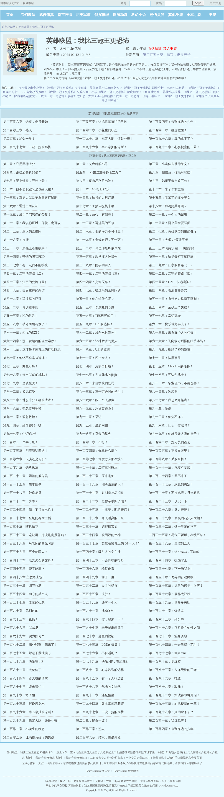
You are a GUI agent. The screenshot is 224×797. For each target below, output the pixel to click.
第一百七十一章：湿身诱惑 (168, 636)
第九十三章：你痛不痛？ (166, 417)
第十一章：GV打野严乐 (92, 189)
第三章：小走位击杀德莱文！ (169, 164)
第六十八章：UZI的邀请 (93, 349)
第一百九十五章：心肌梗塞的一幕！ (174, 147)
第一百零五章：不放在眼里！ (169, 450)
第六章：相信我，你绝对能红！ (171, 172)
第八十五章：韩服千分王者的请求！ (28, 400)
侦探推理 (101, 15)
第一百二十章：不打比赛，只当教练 (174, 493)
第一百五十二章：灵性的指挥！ (98, 585)
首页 (9, 15)
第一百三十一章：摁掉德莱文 (96, 526)
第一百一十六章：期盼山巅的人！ (100, 484)
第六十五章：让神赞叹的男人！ (98, 341)
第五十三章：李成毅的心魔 (95, 307)
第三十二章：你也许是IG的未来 (98, 248)
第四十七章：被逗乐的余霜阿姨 (98, 290)
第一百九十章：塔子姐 (19, 695)
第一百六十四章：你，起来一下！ (100, 619)
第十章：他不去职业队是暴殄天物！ (28, 189)
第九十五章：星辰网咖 (92, 425)
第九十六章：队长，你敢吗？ (169, 425)
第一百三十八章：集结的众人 (169, 543)
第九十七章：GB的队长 (19, 434)
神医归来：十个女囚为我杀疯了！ (132, 757)
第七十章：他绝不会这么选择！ (25, 358)
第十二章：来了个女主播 (166, 189)
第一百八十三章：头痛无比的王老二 (174, 670)
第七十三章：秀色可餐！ (20, 366)
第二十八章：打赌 (16, 240)
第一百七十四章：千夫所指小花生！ (174, 644)
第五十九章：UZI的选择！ (94, 324)
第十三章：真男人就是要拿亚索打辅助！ (32, 197)
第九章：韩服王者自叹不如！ (169, 181)
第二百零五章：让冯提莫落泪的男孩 (101, 122)
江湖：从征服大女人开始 (97, 757)
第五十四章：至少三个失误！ (169, 307)
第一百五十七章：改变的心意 (24, 602)
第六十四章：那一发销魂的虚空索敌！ (30, 341)
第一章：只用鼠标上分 (19, 164)
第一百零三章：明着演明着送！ (25, 450)
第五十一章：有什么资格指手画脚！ (174, 299)
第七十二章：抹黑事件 (165, 358)
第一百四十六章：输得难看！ (96, 568)
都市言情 (65, 15)
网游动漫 (120, 15)
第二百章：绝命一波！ (19, 138)
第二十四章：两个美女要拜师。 (171, 223)
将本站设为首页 (10, 3)
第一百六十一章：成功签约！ (96, 611)
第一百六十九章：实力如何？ (24, 636)
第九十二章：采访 (89, 417)
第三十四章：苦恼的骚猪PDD (24, 256)
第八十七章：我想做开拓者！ (169, 400)
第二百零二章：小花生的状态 (96, 130)
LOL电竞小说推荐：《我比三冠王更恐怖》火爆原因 (55, 92)
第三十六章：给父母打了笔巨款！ (173, 256)
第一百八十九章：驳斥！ (166, 687)
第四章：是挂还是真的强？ (22, 172)
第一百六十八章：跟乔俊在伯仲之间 (174, 627)
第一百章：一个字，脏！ (20, 442)
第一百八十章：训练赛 (165, 661)
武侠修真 (46, 15)
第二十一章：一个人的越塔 (168, 214)
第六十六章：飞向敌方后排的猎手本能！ (177, 341)
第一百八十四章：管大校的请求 (25, 678)
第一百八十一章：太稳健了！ (24, 670)
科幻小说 (138, 15)
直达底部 (155, 48)
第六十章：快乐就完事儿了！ (169, 324)
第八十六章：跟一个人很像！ (96, 400)
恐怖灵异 (157, 15)
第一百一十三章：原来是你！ (96, 476)
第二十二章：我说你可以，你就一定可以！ (33, 223)
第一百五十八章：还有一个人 (96, 602)
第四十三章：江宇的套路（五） (25, 282)
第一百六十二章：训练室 (166, 611)
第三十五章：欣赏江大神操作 (96, 256)
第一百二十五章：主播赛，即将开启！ (103, 509)
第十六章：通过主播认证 (20, 206)
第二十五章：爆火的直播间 (22, 231)
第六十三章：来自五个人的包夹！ (173, 332)
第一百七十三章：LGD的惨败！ (98, 644)
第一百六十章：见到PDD (20, 611)
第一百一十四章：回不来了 (168, 476)
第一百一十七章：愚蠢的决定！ (171, 484)
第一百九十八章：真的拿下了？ (171, 138)
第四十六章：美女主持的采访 (24, 290)
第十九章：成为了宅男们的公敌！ (27, 214)
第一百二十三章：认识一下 (168, 501)
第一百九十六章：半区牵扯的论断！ (101, 147)
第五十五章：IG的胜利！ (20, 315)
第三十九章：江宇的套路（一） (171, 265)
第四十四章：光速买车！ (93, 282)
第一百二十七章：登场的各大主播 (27, 518)
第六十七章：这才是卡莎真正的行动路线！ (33, 349)
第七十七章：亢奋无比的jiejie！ (98, 375)
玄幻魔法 (28, 15)
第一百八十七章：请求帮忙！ (24, 687)
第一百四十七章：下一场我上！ (171, 568)
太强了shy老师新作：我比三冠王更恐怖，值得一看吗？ (124, 96)
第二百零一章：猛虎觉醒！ (168, 130)
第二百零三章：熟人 (17, 130)
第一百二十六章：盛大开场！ (169, 509)
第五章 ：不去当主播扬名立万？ (99, 172)
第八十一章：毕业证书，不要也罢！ (174, 383)
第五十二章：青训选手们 (20, 307)
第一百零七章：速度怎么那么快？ (100, 459)
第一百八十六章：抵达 (165, 678)
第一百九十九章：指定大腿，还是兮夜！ (104, 138)
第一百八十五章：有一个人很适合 (100, 678)
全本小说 (194, 15)
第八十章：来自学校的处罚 (95, 383)
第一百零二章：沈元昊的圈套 (169, 442)
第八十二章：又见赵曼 (19, 391)
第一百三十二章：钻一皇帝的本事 (173, 526)
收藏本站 (28, 3)
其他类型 (175, 15)
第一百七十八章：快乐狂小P (23, 661)
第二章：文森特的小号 (92, 164)
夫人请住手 (171, 757)
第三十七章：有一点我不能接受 (25, 265)
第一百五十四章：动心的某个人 (25, 594)
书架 (212, 15)
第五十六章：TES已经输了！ (96, 315)
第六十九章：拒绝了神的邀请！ (171, 349)
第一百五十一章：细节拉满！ (24, 585)
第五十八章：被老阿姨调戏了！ (25, 324)
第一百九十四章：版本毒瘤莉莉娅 (100, 703)
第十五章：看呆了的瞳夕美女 (169, 197)
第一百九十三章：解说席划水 (24, 703)
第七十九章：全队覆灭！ (20, 383)
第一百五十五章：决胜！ (93, 594)
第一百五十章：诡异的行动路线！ (173, 577)
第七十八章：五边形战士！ (168, 375)
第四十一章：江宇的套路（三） (98, 273)
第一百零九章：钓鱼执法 (20, 467)
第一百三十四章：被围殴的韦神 (98, 535)
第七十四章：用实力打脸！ (95, 366)
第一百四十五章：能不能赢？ (24, 568)
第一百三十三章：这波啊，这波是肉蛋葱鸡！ (35, 535)
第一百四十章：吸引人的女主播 (98, 552)
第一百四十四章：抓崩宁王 (168, 560)
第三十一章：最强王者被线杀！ (25, 248)
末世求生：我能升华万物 (159, 752)
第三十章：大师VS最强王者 (168, 240)
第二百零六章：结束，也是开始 (167, 55)
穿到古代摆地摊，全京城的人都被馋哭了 (177, 763)
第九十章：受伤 (160, 408)
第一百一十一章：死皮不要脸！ (171, 467)
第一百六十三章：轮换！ (20, 619)
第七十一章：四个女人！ (93, 358)
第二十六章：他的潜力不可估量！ (100, 231)
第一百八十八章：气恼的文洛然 (98, 687)
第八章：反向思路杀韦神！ (95, 181)
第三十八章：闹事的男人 (93, 265)
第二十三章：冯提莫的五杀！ (96, 223)
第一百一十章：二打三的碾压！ (98, 467)
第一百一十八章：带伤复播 (22, 493)
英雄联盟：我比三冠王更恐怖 (36, 26)
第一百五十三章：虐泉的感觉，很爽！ (176, 585)
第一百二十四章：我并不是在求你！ (28, 509)
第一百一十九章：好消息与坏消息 (100, 493)
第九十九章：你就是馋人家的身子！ (174, 434)
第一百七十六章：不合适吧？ (96, 653)
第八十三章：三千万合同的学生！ (100, 391)
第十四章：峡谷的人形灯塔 (95, 197)
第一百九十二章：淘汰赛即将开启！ (174, 695)
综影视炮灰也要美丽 (190, 757)
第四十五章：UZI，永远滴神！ (170, 282)
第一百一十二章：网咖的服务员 (25, 476)
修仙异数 (127, 752)
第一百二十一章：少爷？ (20, 501)
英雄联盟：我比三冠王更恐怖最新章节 (69, 781)
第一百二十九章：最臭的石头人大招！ (176, 518)
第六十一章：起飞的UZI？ (21, 332)
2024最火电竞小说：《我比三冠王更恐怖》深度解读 (52, 88)
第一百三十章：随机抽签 (20, 526)
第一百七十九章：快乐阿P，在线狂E (101, 661)
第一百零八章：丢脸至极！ (168, 459)
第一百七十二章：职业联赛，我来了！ (30, 644)
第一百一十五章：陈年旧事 (22, 484)
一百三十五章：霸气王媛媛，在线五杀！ (177, 535)
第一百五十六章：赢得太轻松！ (171, 594)
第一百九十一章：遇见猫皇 (95, 695)
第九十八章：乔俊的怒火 (93, 434)
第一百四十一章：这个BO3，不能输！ (176, 552)
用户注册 (215, 3)
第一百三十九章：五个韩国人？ (25, 552)
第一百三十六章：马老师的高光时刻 (28, 543)
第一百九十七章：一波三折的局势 (27, 147)
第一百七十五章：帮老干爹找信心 (27, 653)
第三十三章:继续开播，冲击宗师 (171, 248)
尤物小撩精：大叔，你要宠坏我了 (42, 763)
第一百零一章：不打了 (92, 442)
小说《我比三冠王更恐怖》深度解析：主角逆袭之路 (126, 92)
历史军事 (83, 15)
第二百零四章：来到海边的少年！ (173, 122)
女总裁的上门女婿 (111, 752)
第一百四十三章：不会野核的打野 (100, 560)
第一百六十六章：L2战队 (21, 627)
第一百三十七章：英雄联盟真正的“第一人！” (107, 543)
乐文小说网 (8, 26)
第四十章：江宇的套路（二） (24, 273)
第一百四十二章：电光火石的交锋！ (28, 560)
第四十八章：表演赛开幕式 (168, 290)
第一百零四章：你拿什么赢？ (96, 450)
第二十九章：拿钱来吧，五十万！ (100, 240)
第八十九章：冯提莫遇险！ (95, 408)
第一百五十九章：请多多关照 (169, 602)
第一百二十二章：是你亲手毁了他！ (101, 501)
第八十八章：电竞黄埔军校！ (24, 408)
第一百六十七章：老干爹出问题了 (100, 627)
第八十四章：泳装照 (163, 391)
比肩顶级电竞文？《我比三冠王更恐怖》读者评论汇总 (49, 96)
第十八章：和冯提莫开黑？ (168, 206)
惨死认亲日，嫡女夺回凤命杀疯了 (107, 763)
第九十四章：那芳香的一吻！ (24, 425)
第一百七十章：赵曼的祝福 (95, 636)
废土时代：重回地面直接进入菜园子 (78, 752)
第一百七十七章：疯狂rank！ (169, 653)
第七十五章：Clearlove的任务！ (171, 366)
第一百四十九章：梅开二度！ (96, 577)
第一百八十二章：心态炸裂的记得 (100, 670)
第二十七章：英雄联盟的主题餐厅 (173, 231)
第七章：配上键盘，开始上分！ (25, 181)
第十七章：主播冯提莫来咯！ (96, 206)
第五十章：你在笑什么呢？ (95, 299)
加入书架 (170, 48)
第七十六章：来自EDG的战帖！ (25, 375)
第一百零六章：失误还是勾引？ (25, 459)
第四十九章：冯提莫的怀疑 (22, 299)
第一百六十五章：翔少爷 (166, 619)
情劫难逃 (158, 757)
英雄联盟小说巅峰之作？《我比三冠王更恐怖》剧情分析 (127, 88)
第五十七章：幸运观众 (165, 315)
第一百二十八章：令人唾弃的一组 (100, 518)
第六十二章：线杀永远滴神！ (96, 332)
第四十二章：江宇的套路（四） (171, 273)
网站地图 (133, 771)
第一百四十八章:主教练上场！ (24, 577)
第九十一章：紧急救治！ (20, 417)
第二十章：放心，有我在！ (95, 214)
